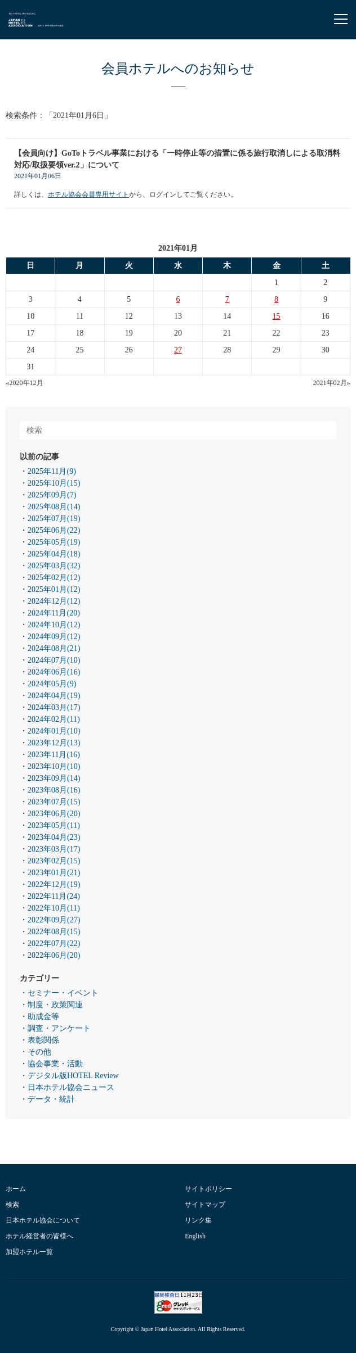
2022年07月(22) (54, 943)
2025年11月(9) (52, 471)
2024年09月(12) (54, 636)
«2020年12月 (24, 383)
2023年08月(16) (54, 790)
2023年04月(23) (54, 837)
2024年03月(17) (54, 707)
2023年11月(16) (54, 754)
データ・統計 (51, 1099)
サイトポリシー (208, 1189)
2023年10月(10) (54, 766)
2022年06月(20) (54, 955)
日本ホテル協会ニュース (71, 1087)
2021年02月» (331, 383)
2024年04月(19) (54, 695)
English (195, 1236)
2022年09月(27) (54, 920)
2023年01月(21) (54, 872)
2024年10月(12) (54, 625)
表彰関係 (43, 1040)
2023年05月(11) (54, 825)
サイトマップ (205, 1205)
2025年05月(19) (54, 542)
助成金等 (43, 1016)
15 (277, 316)
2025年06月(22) (54, 530)
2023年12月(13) (54, 743)
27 (178, 350)
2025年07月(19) (54, 518)
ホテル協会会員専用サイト (88, 194)
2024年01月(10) (54, 731)
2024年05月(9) (52, 684)
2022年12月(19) (54, 884)
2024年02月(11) (54, 719)
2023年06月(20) (54, 813)
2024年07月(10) (54, 660)
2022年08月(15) (54, 931)
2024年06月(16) (54, 672)
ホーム (16, 1189)
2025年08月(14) (54, 507)
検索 (12, 1205)
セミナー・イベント (63, 993)
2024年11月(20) (54, 613)
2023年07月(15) (54, 802)
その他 (39, 1052)
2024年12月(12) (54, 601)
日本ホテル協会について (43, 1220)
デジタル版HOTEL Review (73, 1075)
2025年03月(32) (54, 566)
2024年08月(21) (54, 648)
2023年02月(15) (54, 861)
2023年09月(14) (54, 778)
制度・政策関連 (55, 1005)
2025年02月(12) (54, 577)
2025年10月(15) (54, 483)
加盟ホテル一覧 (29, 1252)
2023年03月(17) (54, 849)
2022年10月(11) (54, 908)
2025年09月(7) (52, 495)
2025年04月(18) (54, 554)
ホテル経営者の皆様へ (39, 1236)
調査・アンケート (59, 1028)
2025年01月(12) (54, 589)
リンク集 (198, 1220)
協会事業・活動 (55, 1064)
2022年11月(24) (54, 896)
